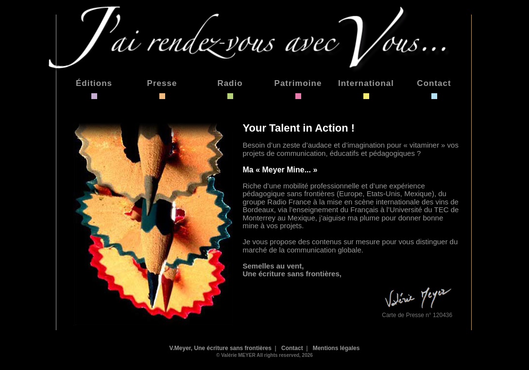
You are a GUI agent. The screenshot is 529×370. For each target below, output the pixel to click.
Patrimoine (298, 83)
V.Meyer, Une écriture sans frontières (221, 348)
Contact (434, 83)
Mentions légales (336, 348)
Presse (162, 83)
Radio (229, 83)
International (366, 83)
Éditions (94, 83)
